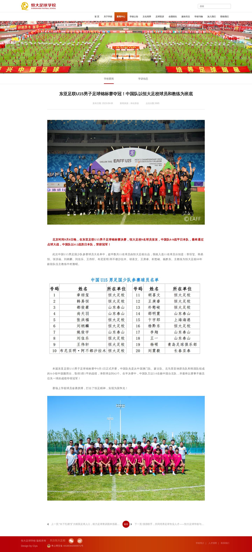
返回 (126, 524)
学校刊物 (198, 16)
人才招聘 (212, 543)
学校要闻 (109, 78)
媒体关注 (185, 16)
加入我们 (211, 16)
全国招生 (173, 16)
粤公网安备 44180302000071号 (65, 545)
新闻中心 (121, 16)
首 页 (96, 16)
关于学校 (108, 16)
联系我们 (225, 543)
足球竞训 (160, 16)
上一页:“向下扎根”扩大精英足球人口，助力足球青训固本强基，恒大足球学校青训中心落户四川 (84, 524)
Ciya (35, 545)
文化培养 (147, 16)
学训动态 (143, 78)
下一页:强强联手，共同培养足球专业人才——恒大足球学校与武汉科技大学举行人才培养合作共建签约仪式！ (168, 524)
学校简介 (200, 543)
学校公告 (134, 16)
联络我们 (224, 16)
